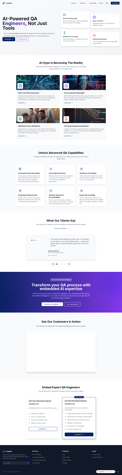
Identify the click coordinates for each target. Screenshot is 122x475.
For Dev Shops (36, 454)
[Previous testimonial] (52, 264)
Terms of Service (97, 457)
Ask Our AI (22, 39)
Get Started (115, 3)
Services (74, 3)
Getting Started (66, 460)
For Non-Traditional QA (39, 460)
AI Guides (83, 3)
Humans (101, 3)
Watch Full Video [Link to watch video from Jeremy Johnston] (52, 255)
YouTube (117, 471)
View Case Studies (72, 304)
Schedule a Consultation (52, 304)
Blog (107, 3)
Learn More (43, 429)
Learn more (22, 103)
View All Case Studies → (61, 228)
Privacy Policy (96, 454)
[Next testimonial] (69, 264)
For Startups (36, 463)
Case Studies (92, 3)
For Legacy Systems (38, 457)
